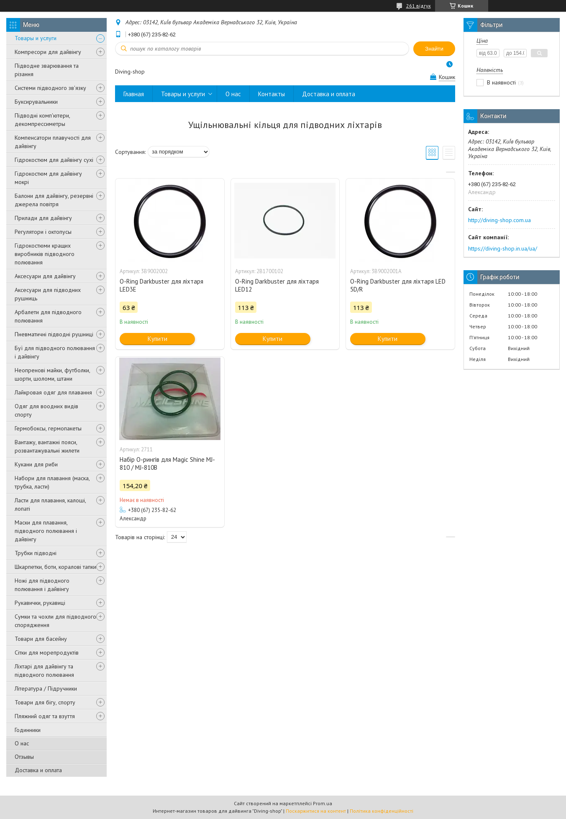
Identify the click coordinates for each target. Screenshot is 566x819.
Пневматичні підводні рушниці (54, 334)
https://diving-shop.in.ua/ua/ (502, 248)
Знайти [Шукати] (434, 49)
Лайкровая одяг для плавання (53, 392)
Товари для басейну (41, 638)
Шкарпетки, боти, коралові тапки (55, 567)
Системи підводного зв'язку (50, 88)
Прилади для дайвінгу (43, 218)
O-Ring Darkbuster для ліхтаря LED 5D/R (398, 285)
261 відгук (418, 6)
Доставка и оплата (38, 770)
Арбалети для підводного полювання (48, 316)
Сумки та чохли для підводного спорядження (55, 621)
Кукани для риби (36, 464)
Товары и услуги (35, 38)
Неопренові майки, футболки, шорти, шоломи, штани (52, 374)
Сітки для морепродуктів (47, 652)
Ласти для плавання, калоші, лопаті (50, 504)
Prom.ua (322, 803)
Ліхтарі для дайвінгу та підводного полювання (44, 670)
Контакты (271, 94)
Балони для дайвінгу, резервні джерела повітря (54, 200)
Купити (157, 339)
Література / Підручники (46, 688)
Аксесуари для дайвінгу (45, 276)
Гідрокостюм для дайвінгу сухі (54, 160)
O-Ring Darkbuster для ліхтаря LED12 (277, 285)
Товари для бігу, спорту (45, 702)
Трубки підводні (35, 553)
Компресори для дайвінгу (48, 52)
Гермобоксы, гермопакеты (48, 428)
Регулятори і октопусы (43, 231)
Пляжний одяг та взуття (45, 716)
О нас (22, 743)
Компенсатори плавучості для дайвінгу (53, 142)
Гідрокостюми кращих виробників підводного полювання (44, 254)
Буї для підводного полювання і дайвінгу (55, 352)
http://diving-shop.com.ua (499, 220)
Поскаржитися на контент (316, 811)
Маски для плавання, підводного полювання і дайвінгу (46, 531)
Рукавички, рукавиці (40, 603)
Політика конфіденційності (381, 811)
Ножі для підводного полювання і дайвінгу (42, 585)
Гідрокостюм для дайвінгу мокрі (48, 178)
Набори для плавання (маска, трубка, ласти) (52, 482)
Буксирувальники (36, 101)
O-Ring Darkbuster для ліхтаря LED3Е (161, 285)
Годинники (28, 730)
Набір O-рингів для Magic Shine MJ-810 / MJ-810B (167, 463)
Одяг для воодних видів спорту (46, 410)
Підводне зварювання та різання (47, 70)
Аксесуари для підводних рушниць (48, 294)
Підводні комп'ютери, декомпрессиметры (42, 120)
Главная (133, 94)
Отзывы (24, 756)
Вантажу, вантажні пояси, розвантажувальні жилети (47, 446)
